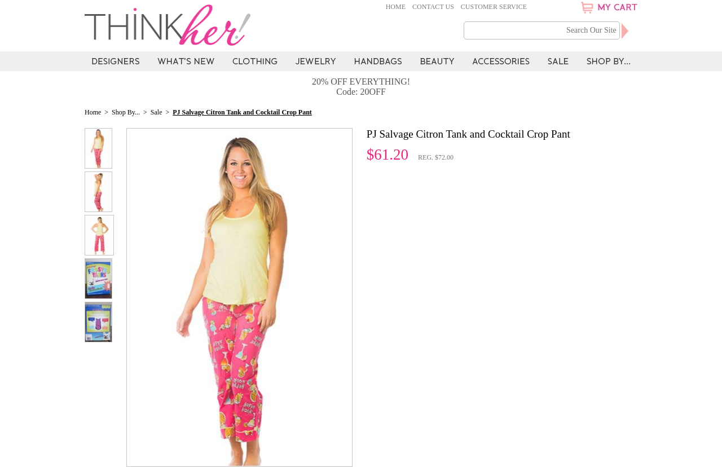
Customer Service (494, 7)
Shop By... (126, 112)
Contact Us (433, 7)
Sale (156, 112)
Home (396, 7)
